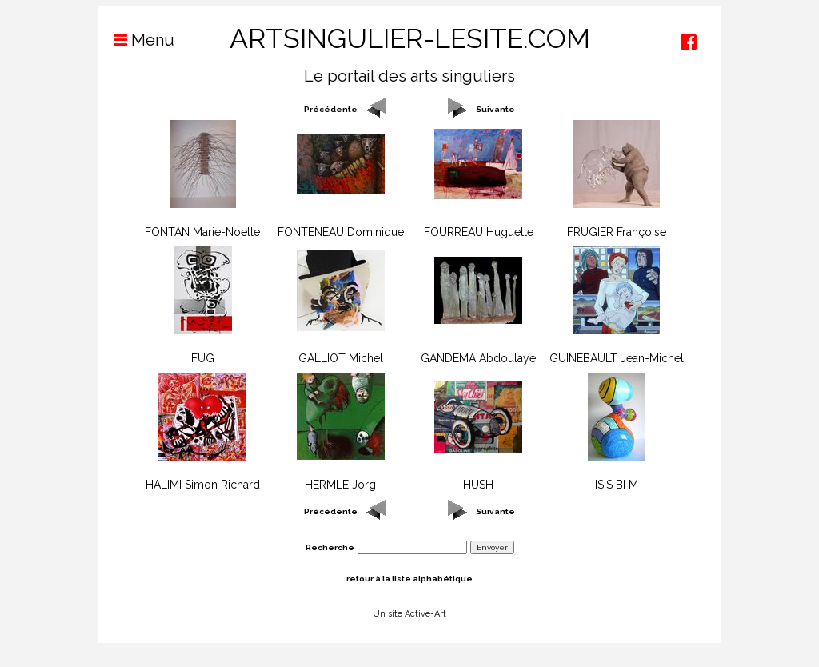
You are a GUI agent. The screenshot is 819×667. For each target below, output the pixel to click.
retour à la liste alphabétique (409, 578)
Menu (136, 40)
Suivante (495, 109)
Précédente (331, 109)
